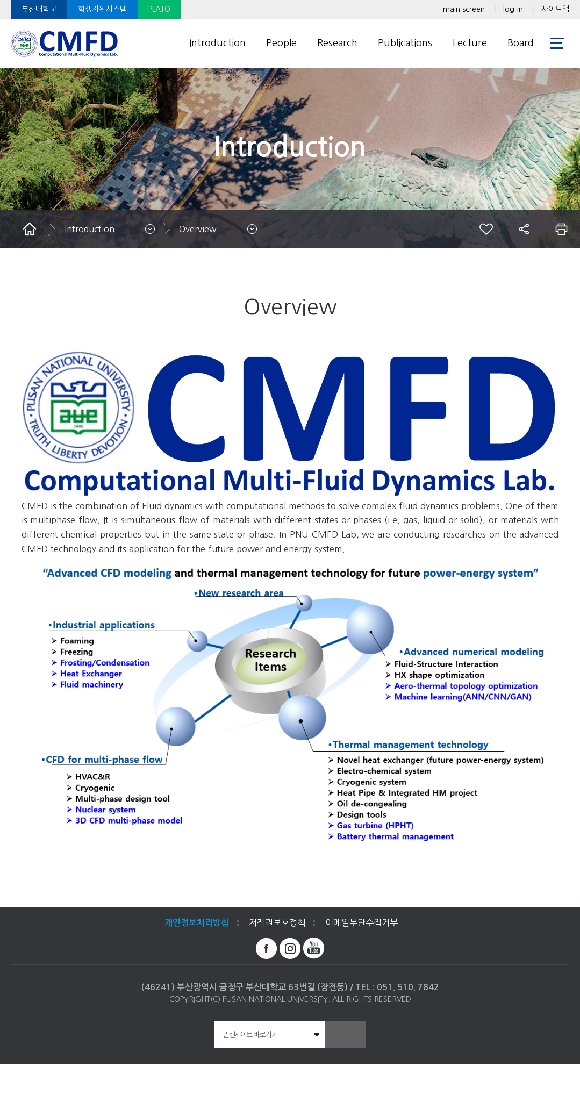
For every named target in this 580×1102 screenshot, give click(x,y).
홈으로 (29, 229)
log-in (513, 9)
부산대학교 (39, 9)
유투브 (314, 948)
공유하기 (523, 229)
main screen (464, 9)
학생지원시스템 (102, 9)
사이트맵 (555, 9)
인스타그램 (290, 948)
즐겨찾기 (486, 229)
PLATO (159, 9)
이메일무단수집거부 (361, 922)
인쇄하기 (561, 229)
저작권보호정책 (277, 922)
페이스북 (266, 948)
